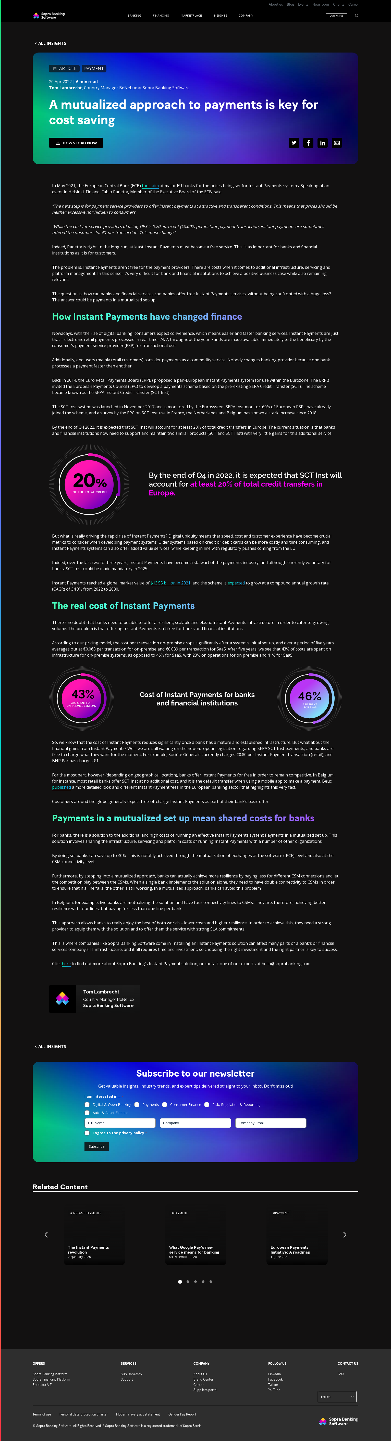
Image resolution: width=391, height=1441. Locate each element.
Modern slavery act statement (138, 1414)
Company (201, 1364)
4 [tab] (203, 1281)
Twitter (273, 1385)
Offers (39, 1364)
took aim (150, 185)
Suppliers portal (205, 1390)
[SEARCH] (357, 15)
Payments (150, 1104)
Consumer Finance (185, 1104)
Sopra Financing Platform (51, 1379)
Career (353, 4)
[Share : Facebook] (308, 143)
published (61, 787)
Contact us (348, 1364)
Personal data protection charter (83, 1414)
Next (344, 1235)
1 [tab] (180, 1282)
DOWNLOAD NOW (76, 143)
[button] (140, 15)
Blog (290, 4)
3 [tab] (195, 1281)
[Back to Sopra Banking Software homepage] (49, 15)
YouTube (274, 1390)
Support (127, 1379)
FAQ (341, 1374)
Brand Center (203, 1379)
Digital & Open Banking (112, 1104)
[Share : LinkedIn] (322, 143)
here (66, 963)
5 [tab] (211, 1281)
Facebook (275, 1379)
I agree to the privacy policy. (120, 1132)
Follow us (277, 1364)
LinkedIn (274, 1374)
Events (303, 4)
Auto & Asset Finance (110, 1112)
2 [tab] (188, 1281)
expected (236, 583)
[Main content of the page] (195, 691)
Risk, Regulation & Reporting (236, 1104)
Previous (47, 1235)
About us (276, 4)
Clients (338, 4)
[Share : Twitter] (294, 143)
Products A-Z (42, 1385)
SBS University (131, 1374)
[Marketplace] (197, 15)
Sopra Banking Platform (50, 1374)
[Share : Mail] (337, 143)
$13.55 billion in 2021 (170, 583)
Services (129, 1364)
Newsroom (320, 4)
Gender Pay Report (182, 1414)
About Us (200, 1374)
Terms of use (42, 1414)
